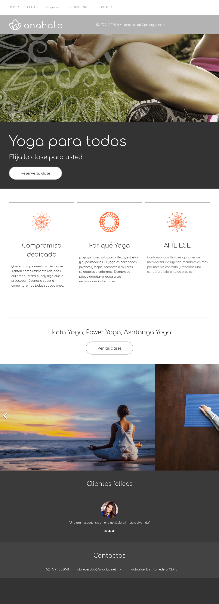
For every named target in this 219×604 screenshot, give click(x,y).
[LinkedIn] (111, 586)
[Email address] (97, 569)
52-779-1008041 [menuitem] (107, 25)
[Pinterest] (118, 586)
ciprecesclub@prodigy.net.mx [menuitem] (144, 25)
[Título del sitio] (35, 24)
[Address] (151, 569)
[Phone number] (55, 569)
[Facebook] (99, 586)
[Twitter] (105, 586)
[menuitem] (14, 9)
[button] (5, 416)
